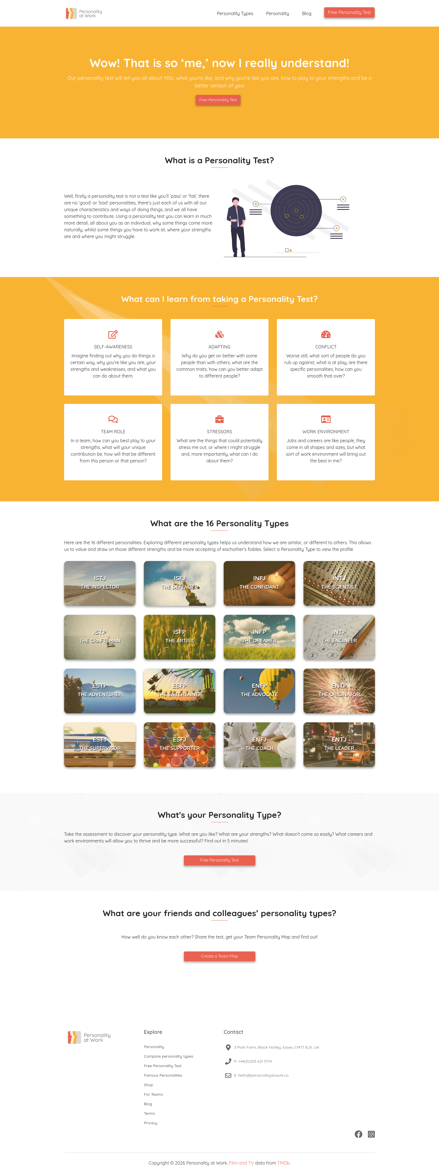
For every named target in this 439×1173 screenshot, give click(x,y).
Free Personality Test (349, 12)
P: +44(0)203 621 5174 (253, 1061)
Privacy (150, 1122)
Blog (307, 13)
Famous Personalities (163, 1075)
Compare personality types (168, 1056)
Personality (277, 13)
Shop (148, 1084)
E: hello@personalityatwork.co (261, 1075)
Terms (149, 1113)
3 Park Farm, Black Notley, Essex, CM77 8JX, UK (276, 1047)
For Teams (153, 1094)
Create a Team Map (219, 956)
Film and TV (241, 1163)
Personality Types (235, 13)
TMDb (283, 1163)
